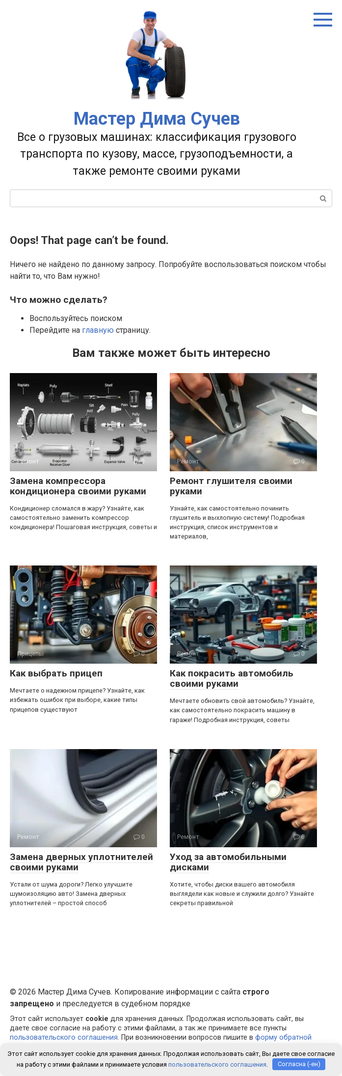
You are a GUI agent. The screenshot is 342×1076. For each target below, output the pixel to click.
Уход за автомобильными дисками (228, 862)
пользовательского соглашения (64, 1037)
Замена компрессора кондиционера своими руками (78, 486)
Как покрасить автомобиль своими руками (231, 678)
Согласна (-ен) (299, 1064)
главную (98, 330)
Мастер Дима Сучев (157, 118)
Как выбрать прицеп (56, 673)
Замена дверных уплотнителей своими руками (81, 862)
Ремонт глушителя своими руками (231, 486)
